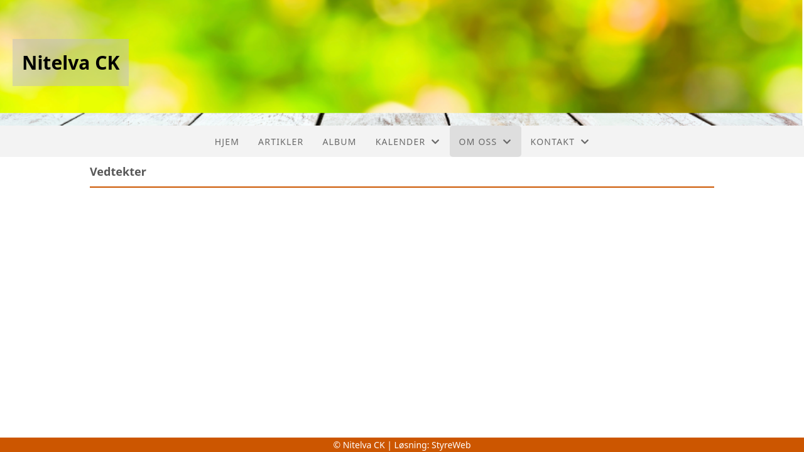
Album (339, 142)
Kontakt (560, 142)
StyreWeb (451, 445)
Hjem (227, 142)
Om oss (485, 142)
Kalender (408, 142)
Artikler (280, 142)
